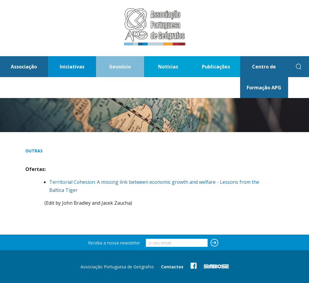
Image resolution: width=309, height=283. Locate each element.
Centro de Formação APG (264, 77)
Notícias (168, 66)
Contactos (172, 267)
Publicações (216, 66)
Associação (24, 66)
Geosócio (120, 66)
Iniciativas (72, 66)
